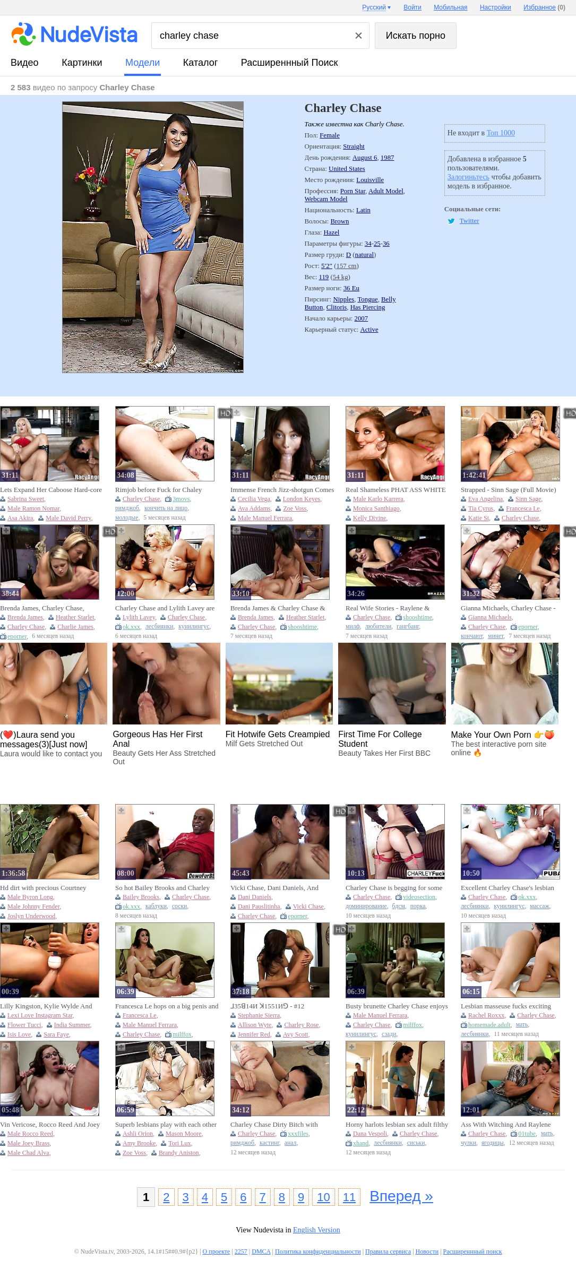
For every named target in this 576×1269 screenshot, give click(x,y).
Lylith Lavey (139, 617)
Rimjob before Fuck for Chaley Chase (158, 490)
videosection (419, 897)
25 (377, 243)
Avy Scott (295, 1034)
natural (364, 254)
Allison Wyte (254, 1025)
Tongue (367, 299)
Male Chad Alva (28, 1152)
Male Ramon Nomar (33, 508)
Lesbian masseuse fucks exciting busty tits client (506, 1006)
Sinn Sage (528, 499)
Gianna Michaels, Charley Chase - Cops (508, 608)
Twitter (469, 221)
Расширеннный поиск (289, 62)
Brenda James (25, 617)
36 (386, 243)
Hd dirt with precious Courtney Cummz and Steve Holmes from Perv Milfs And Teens (52, 888)
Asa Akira (20, 518)
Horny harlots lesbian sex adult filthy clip (397, 1124)
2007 (361, 318)
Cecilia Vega (254, 499)
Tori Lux (179, 1143)
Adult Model (385, 191)
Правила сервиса (388, 1251)
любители (378, 626)
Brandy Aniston (179, 1152)
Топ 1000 (501, 133)
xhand (360, 1143)
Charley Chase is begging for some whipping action (394, 888)
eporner (17, 636)
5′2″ (326, 266)
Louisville (370, 180)
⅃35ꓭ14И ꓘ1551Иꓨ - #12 (267, 1006)
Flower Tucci (24, 1025)
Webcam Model (326, 199)
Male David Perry (68, 518)
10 (323, 1197)
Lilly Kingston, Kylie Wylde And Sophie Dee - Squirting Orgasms (46, 1006)
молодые (126, 517)
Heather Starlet (75, 617)
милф (353, 626)
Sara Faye (56, 1034)
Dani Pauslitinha (259, 906)
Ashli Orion (138, 1133)
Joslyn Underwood (31, 916)
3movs (181, 499)
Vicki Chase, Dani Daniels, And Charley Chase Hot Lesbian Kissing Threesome (279, 888)
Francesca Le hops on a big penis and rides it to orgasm (167, 1006)
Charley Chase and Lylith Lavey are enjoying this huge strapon (164, 608)
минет (495, 636)
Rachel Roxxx (486, 1015)
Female (330, 135)
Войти (412, 7)
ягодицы (493, 1142)
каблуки (156, 906)
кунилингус (193, 626)
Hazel (332, 232)
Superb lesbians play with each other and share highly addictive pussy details (166, 1124)
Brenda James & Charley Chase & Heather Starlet (277, 608)
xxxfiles (298, 1133)
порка (418, 906)
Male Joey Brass (28, 1143)
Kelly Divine (369, 518)
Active (369, 329)
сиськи (416, 1142)
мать (522, 1024)
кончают (472, 636)
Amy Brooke (139, 1143)
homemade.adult (489, 1025)
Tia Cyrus (480, 508)
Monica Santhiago (376, 508)
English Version (316, 1230)
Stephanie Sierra (259, 1015)
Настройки (495, 7)
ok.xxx (131, 627)
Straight (354, 146)
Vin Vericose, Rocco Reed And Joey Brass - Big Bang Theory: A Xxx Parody (50, 1124)
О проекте (216, 1251)
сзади (389, 1034)
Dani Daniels (254, 897)
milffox (182, 1034)
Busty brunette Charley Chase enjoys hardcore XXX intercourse (397, 1006)
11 (349, 1197)
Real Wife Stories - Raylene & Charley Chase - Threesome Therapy (396, 608)
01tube (527, 1133)
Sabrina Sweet (25, 499)
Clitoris (336, 307)
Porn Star (352, 191)
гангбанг (408, 626)
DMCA (261, 1251)
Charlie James (75, 627)
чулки (468, 1142)
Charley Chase (141, 499)
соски (179, 906)
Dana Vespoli (370, 1133)
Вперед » (401, 1196)
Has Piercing (367, 307)
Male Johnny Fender (33, 906)
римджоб (127, 508)
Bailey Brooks (141, 897)
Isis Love (19, 1034)
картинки (82, 62)
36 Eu (351, 288)
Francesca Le (523, 508)
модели (142, 62)
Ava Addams (254, 508)
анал (291, 1142)
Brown (339, 221)
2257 (241, 1251)
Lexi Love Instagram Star (39, 1015)
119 (324, 277)
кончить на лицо (165, 508)
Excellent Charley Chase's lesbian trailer (507, 888)
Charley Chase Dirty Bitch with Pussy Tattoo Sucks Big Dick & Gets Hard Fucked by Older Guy (281, 1124)
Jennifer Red (254, 1034)
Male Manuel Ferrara (265, 518)
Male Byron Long (30, 897)
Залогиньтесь (468, 177)
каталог (200, 62)
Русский (374, 7)
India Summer (72, 1025)
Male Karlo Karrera (378, 499)
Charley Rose (301, 1025)
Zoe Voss (294, 508)
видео (25, 62)
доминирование (366, 906)
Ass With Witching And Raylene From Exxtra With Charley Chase (507, 1124)
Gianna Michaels (490, 617)
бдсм (398, 906)
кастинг (269, 1142)
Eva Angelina (485, 499)
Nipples (343, 299)
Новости (427, 1251)
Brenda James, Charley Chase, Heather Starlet (42, 608)
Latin (363, 210)
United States (347, 168)
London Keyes (301, 499)
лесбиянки (159, 626)
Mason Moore (184, 1133)
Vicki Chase (308, 906)
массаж (539, 906)
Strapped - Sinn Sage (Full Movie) (508, 490)
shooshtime (302, 627)
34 (368, 243)
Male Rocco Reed (30, 1133)
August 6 (365, 157)
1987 (387, 157)
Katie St (478, 518)
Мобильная (450, 7)
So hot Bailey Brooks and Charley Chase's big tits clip (162, 888)
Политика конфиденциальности (318, 1251)
